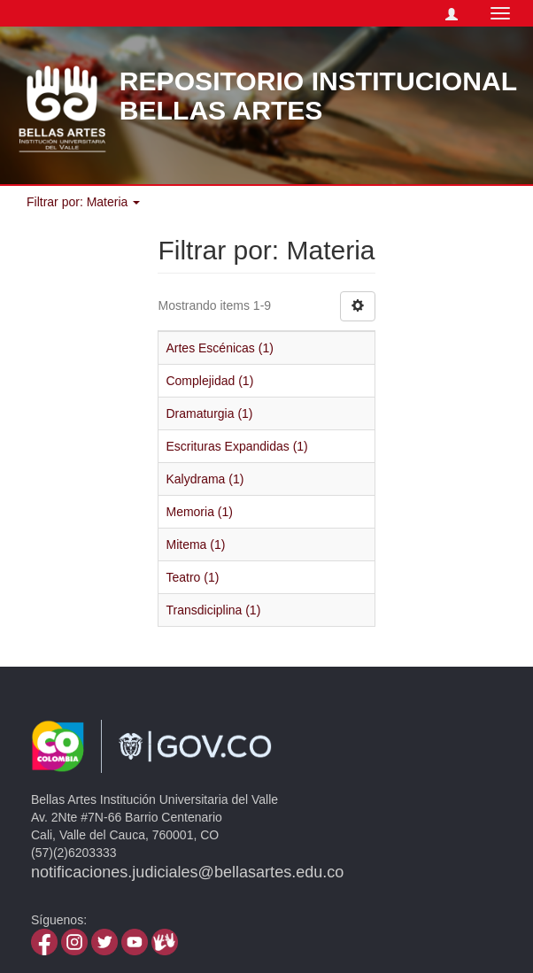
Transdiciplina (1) (213, 610)
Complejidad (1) (209, 381)
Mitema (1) (195, 544)
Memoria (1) (199, 512)
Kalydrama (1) (204, 479)
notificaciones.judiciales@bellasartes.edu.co (187, 872)
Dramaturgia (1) (209, 413)
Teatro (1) (192, 577)
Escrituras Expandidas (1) (236, 446)
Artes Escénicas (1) (219, 348)
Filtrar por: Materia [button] (83, 202)
